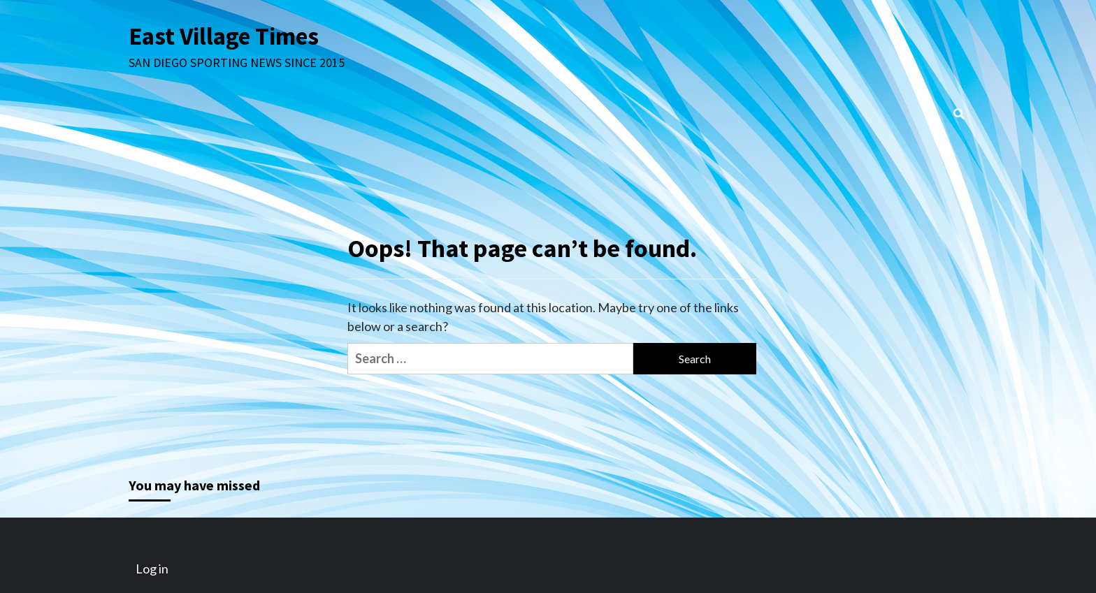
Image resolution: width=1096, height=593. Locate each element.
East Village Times (224, 36)
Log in (152, 568)
